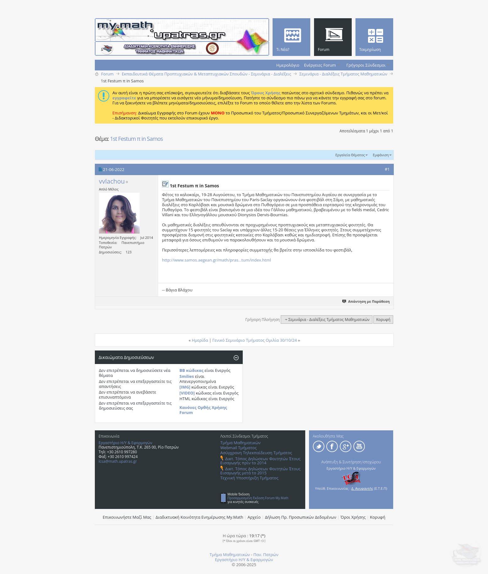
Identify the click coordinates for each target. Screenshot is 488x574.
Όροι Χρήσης (353, 517)
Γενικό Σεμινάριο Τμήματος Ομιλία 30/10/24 (254, 340)
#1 (387, 169)
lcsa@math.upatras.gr (118, 461)
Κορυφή (383, 319)
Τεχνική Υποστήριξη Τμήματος (249, 478)
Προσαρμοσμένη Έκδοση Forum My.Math (258, 498)
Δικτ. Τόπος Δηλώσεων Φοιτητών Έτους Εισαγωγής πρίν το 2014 (260, 461)
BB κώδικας (191, 370)
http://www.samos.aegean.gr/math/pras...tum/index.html (216, 260)
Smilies (187, 376)
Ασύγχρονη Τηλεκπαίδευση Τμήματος (256, 452)
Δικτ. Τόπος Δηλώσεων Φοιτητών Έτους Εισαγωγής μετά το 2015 (260, 471)
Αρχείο (254, 517)
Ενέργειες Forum (320, 65)
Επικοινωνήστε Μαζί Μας (127, 517)
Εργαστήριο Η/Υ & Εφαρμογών (125, 442)
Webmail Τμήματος (238, 447)
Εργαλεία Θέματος (350, 154)
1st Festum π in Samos (136, 138)
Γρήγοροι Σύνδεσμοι (366, 65)
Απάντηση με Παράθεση (366, 301)
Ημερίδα (200, 340)
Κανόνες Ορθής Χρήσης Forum (203, 410)
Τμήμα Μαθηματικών (240, 442)
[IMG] (185, 387)
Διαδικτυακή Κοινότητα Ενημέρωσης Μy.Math (199, 517)
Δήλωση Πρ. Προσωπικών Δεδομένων (300, 517)
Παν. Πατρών (266, 554)
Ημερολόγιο (287, 65)
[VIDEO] (187, 393)
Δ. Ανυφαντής (362, 488)
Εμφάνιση (381, 154)
